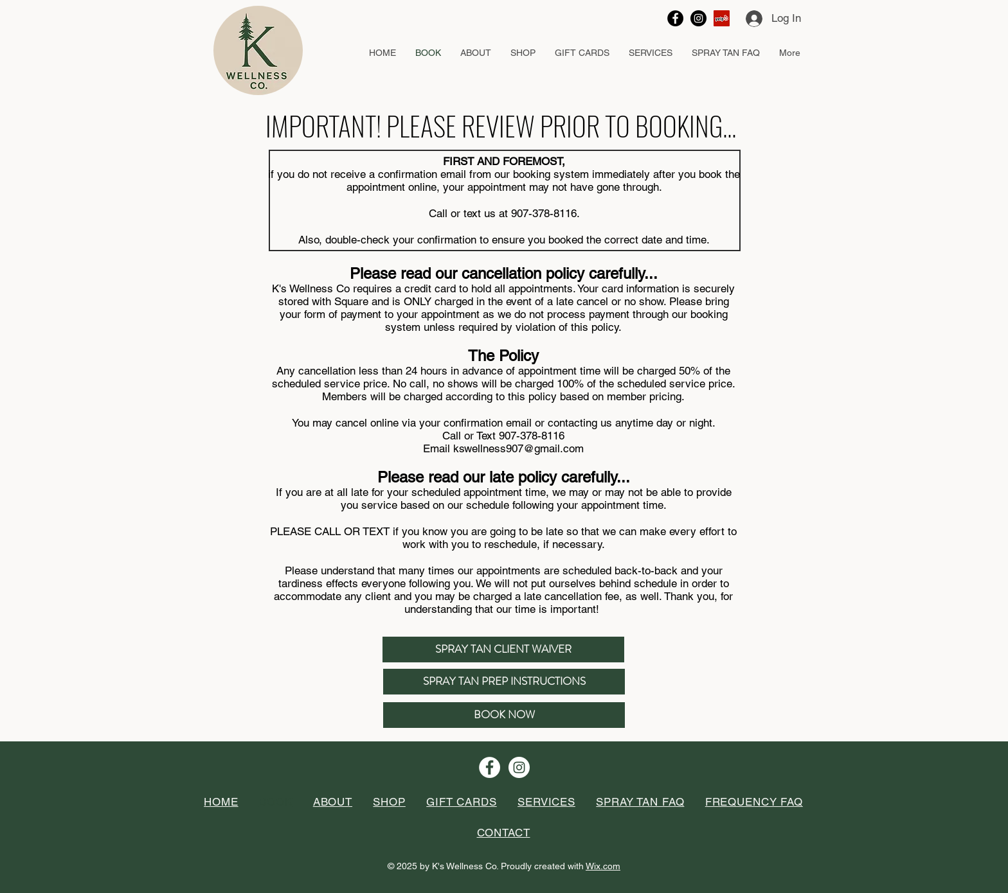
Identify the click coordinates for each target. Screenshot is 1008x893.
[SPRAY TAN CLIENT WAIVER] (503, 649)
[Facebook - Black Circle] (675, 18)
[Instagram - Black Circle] (698, 18)
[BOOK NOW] (504, 715)
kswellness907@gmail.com (518, 448)
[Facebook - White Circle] (489, 767)
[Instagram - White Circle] (519, 767)
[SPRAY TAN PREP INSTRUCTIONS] (504, 681)
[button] (476, 53)
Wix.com (603, 866)
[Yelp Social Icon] (722, 18)
